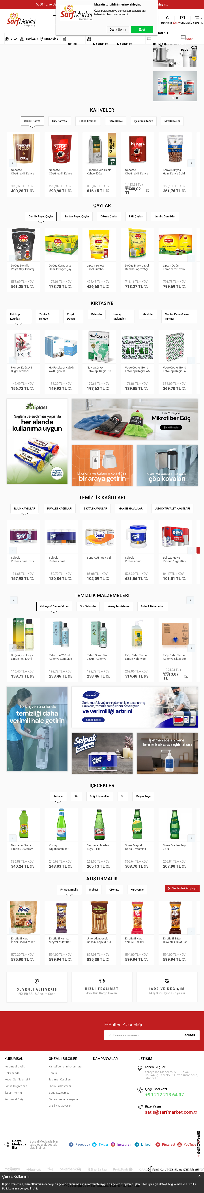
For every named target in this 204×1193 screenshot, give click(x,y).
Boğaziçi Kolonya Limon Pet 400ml (22, 657)
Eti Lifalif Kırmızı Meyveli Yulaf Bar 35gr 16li (59, 940)
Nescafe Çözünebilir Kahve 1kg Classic (136, 172)
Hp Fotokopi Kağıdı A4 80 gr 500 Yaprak (61, 369)
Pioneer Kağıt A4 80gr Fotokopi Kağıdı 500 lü (21, 369)
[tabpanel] (165, 86)
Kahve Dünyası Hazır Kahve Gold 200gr (174, 172)
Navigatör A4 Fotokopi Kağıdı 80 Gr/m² (99, 369)
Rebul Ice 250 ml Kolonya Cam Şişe (60, 657)
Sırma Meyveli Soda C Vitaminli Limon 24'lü (135, 847)
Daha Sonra (118, 29)
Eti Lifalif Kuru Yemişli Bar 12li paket (134, 940)
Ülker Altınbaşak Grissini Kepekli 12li (99, 940)
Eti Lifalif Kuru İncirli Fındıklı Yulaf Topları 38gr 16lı (23, 940)
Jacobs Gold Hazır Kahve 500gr (99, 171)
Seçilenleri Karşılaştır (182, 888)
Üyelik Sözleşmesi (60, 1086)
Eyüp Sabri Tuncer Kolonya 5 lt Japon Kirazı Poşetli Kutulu (175, 657)
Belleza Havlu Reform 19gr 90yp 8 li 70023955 (174, 559)
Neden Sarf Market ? (17, 1079)
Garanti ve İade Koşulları (64, 1099)
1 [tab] (171, 63)
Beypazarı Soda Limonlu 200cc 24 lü (22, 847)
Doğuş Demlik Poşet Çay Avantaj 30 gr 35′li (22, 267)
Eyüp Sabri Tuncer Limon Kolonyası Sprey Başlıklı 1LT (136, 657)
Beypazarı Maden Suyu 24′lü (98, 847)
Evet (142, 29)
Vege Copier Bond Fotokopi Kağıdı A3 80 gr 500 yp (175, 369)
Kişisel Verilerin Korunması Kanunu (65, 1070)
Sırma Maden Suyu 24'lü (175, 847)
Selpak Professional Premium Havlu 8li (60, 559)
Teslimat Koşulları (60, 1079)
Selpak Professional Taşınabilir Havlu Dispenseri (135, 559)
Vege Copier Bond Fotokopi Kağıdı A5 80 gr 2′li (137, 369)
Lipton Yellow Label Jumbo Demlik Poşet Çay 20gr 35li (98, 267)
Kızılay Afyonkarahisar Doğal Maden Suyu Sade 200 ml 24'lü (61, 847)
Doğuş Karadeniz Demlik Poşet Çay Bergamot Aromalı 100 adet (60, 267)
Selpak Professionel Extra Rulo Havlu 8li (22, 559)
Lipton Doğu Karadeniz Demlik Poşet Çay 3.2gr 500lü (174, 267)
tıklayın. (194, 1169)
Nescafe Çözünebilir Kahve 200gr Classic (60, 172)
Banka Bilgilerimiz (15, 1086)
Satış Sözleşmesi (59, 1092)
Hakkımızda (12, 1073)
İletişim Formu (13, 1092)
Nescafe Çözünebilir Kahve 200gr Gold (22, 172)
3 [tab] (178, 63)
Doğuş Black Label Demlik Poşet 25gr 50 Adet (137, 267)
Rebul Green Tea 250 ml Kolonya (97, 657)
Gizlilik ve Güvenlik (60, 1105)
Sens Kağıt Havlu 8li (99, 557)
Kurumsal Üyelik (14, 1066)
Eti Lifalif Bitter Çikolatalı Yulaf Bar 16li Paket (175, 940)
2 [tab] (175, 63)
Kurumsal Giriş (13, 1099)
